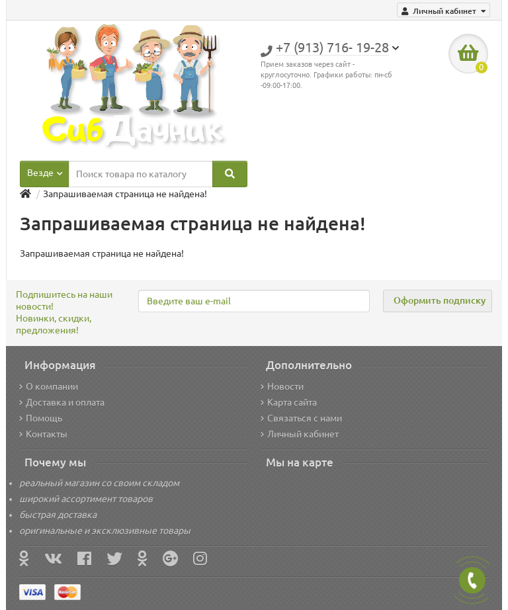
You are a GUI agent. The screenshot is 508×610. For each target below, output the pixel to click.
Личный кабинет (300, 434)
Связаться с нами (301, 418)
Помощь (40, 418)
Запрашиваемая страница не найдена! (125, 194)
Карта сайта (289, 402)
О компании (48, 386)
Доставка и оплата (62, 402)
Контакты (43, 434)
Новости (282, 386)
